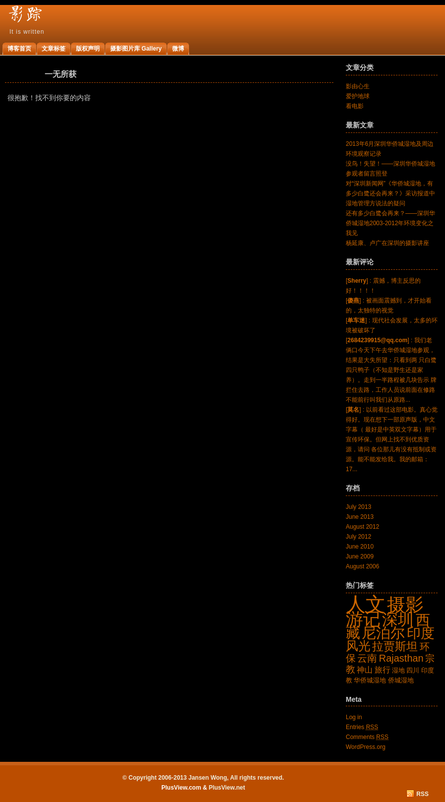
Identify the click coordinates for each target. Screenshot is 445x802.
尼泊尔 (383, 632)
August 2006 (362, 566)
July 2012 (358, 536)
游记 (363, 619)
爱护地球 (358, 96)
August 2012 (362, 526)
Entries (362, 727)
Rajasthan (401, 658)
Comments (367, 737)
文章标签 (53, 48)
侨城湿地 (401, 680)
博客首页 (19, 48)
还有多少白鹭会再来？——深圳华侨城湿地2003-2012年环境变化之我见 (390, 223)
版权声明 (88, 48)
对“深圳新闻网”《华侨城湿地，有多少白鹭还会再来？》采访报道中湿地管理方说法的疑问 (390, 193)
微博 (178, 48)
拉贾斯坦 (395, 646)
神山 (365, 670)
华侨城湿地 (370, 680)
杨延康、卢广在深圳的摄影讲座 (387, 243)
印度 (421, 633)
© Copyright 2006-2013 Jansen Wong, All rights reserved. (203, 777)
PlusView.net (227, 787)
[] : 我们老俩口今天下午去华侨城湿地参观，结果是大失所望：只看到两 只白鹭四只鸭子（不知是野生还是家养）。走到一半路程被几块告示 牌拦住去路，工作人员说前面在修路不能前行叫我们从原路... (391, 370)
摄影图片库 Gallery (136, 48)
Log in (354, 717)
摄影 (405, 604)
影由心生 (358, 86)
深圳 (398, 619)
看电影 (355, 106)
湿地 (398, 670)
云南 (367, 658)
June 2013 (360, 516)
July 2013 (358, 506)
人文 (365, 604)
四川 (412, 670)
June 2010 (360, 546)
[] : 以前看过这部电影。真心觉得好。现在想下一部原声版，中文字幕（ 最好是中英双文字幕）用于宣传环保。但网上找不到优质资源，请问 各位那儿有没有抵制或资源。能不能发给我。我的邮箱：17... (392, 439)
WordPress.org (365, 746)
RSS (422, 794)
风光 (358, 646)
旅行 (382, 670)
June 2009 (360, 556)
